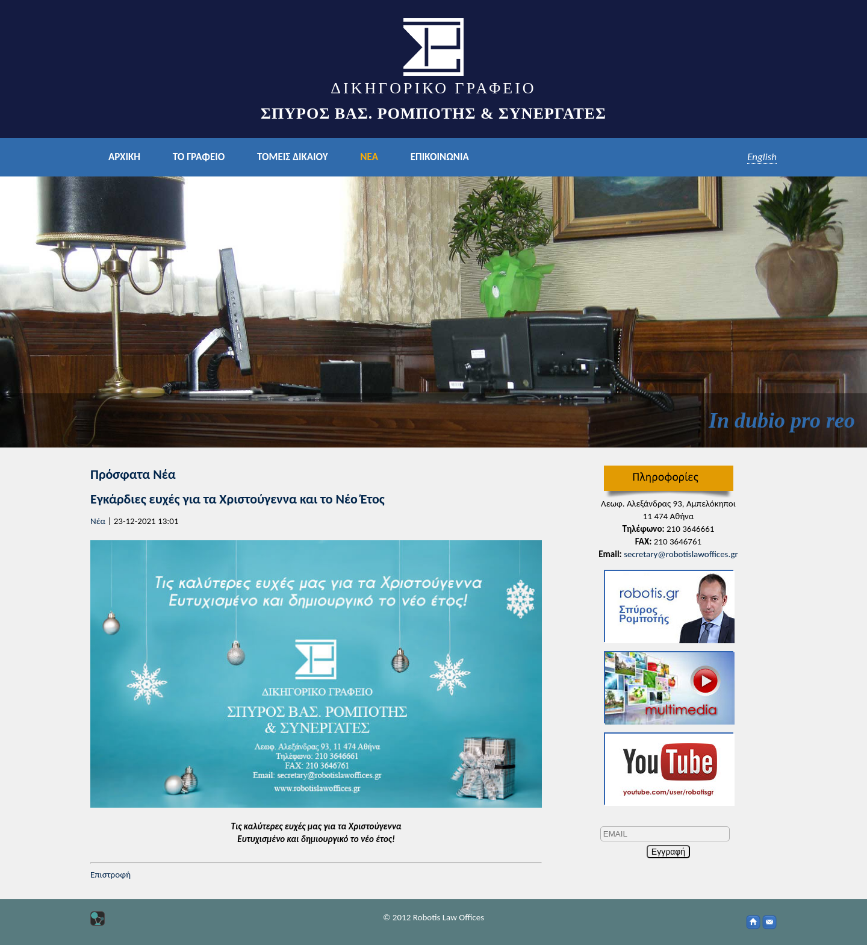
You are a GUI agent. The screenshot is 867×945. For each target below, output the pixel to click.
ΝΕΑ (369, 157)
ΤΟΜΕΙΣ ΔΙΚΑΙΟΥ (292, 157)
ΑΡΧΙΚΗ (124, 157)
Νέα (97, 521)
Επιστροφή (110, 874)
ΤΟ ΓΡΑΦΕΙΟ (199, 157)
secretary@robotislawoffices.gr (681, 554)
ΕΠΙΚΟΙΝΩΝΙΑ (440, 157)
